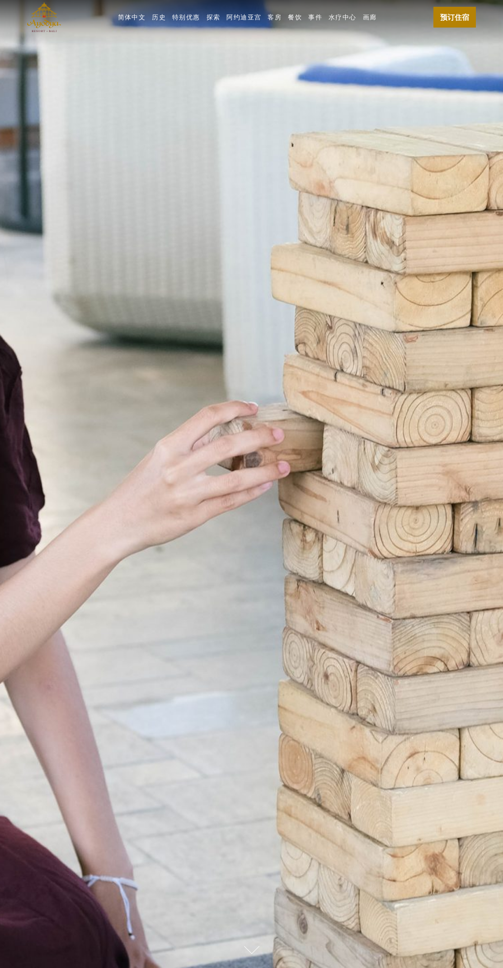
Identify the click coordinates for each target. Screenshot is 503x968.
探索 (214, 17)
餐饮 (295, 17)
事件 (315, 17)
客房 (275, 17)
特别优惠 (186, 17)
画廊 (370, 17)
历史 (159, 17)
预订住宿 (454, 17)
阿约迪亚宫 (243, 17)
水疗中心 (343, 17)
